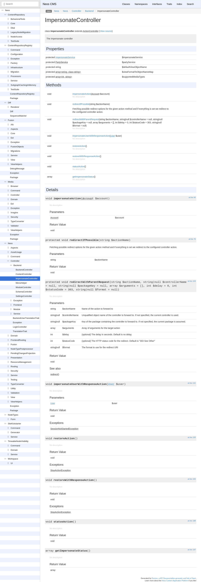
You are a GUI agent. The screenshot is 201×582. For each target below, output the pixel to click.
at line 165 (192, 479)
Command (15, 50)
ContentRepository (16, 15)
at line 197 (192, 550)
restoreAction (79, 146)
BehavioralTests (18, 19)
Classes (126, 4)
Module (17, 309)
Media (10, 182)
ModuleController (23, 287)
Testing (14, 379)
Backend (18, 265)
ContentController (24, 274)
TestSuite (15, 41)
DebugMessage (17, 168)
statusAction (78, 166)
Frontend (18, 305)
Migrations (15, 151)
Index (179, 4)
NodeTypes (13, 415)
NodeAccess (16, 36)
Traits (169, 4)
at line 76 (192, 239)
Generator (15, 432)
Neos (7, 10)
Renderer (15, 107)
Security (14, 217)
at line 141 (192, 383)
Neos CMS (49, 4)
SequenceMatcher (18, 116)
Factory (14, 63)
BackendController (24, 270)
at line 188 (192, 521)
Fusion (11, 120)
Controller (15, 195)
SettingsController (24, 296)
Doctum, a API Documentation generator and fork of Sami (174, 578)
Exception (15, 58)
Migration (15, 72)
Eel (12, 138)
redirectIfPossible (81, 104)
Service (14, 80)
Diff (9, 102)
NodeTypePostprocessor (22, 349)
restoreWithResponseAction (86, 156)
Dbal (13, 28)
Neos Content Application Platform (175, 581)
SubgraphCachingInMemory (23, 85)
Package (14, 98)
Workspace (13, 459)
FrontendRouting (18, 340)
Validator (15, 226)
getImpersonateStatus (83, 176)
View (13, 160)
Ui (12, 463)
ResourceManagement (21, 362)
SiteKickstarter (14, 423)
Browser (14, 186)
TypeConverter (17, 221)
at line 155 (192, 437)
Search (190, 4)
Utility (13, 388)
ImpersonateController (27, 278)
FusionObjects (17, 146)
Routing (14, 366)
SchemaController (24, 292)
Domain (14, 199)
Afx (12, 124)
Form (13, 419)
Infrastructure (17, 67)
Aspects (14, 129)
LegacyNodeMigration (20, 32)
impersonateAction (82, 94)
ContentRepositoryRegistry (20, 45)
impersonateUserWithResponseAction (91, 136)
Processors (16, 76)
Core (13, 23)
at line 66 (192, 197)
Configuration (17, 54)
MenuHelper (21, 283)
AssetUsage (16, 252)
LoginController (20, 327)
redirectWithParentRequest (86, 119)
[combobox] (20, 4)
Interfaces (157, 4)
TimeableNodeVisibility (18, 441)
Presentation (16, 357)
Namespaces (141, 4)
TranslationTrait (20, 331)
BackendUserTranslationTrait (26, 318)
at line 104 (192, 281)
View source (106, 31)
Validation (15, 393)
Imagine (14, 212)
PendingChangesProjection (23, 353)
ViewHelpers (16, 164)
